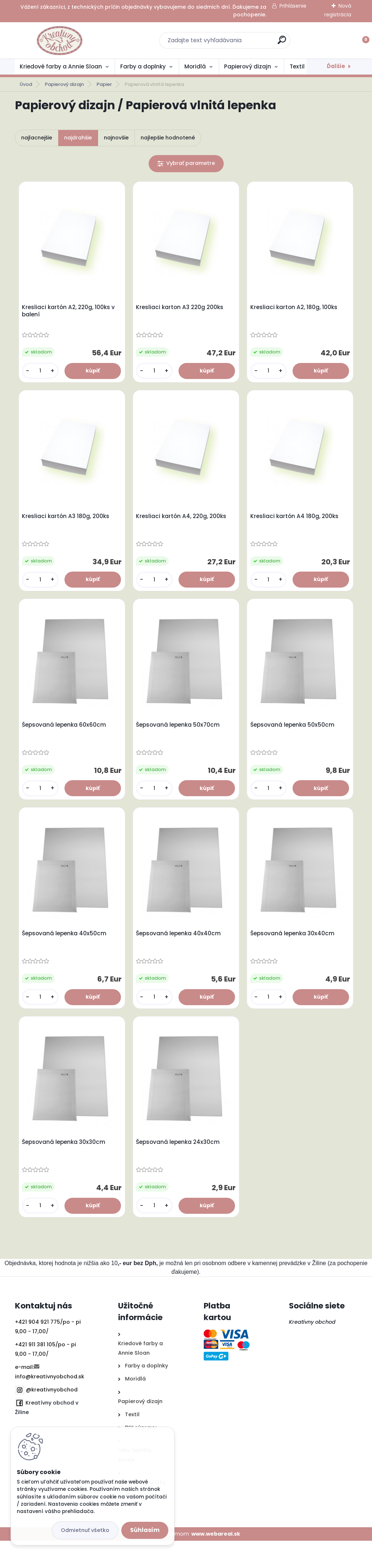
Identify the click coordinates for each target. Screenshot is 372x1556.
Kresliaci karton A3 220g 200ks (181, 309)
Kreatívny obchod (313, 1337)
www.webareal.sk (215, 1548)
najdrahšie (78, 137)
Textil (297, 66)
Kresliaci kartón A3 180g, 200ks (67, 520)
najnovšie (116, 137)
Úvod (26, 84)
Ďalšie (336, 66)
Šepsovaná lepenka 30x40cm (294, 944)
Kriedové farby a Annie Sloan (61, 66)
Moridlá (195, 66)
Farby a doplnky (143, 66)
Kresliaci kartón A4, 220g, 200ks (183, 520)
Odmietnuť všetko (85, 1530)
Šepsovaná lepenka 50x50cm (294, 732)
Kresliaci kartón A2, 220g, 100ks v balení (70, 312)
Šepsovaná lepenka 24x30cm (180, 1156)
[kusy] (41, 372)
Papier (104, 84)
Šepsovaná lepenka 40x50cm (66, 944)
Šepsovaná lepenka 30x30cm (65, 1156)
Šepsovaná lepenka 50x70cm (180, 732)
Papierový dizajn (247, 66)
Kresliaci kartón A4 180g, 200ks (296, 520)
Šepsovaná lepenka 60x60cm (66, 732)
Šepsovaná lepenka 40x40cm (180, 944)
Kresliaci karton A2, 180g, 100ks (295, 309)
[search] (282, 43)
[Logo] (59, 40)
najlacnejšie (36, 137)
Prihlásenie (292, 5)
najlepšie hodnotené (168, 137)
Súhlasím (145, 1530)
